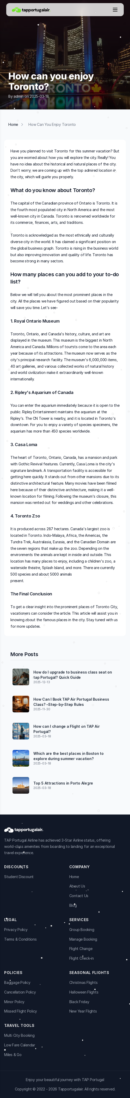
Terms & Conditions (20, 939)
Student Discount (19, 876)
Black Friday (79, 1002)
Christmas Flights (83, 982)
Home (13, 124)
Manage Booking (83, 939)
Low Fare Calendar (19, 1045)
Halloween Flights (83, 992)
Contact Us (79, 895)
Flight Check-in (81, 958)
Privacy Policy (16, 929)
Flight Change (80, 948)
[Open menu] (115, 10)
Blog (73, 905)
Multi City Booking (19, 1035)
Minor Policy (14, 1002)
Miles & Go (13, 1054)
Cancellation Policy (20, 992)
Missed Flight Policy (20, 1011)
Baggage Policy (17, 982)
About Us (77, 886)
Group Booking (81, 929)
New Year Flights (83, 1011)
